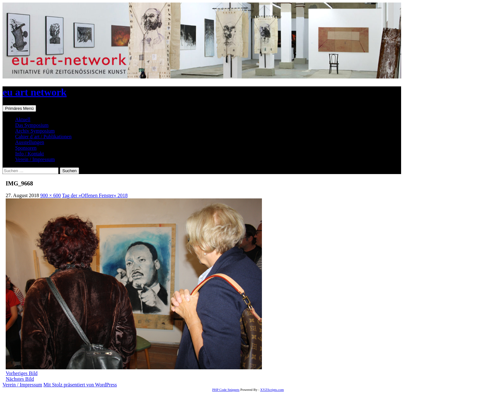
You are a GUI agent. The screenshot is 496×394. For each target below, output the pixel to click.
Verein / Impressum (35, 159)
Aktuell (22, 119)
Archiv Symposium (35, 131)
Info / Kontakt (29, 153)
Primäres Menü (19, 108)
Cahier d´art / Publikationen (43, 136)
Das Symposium (31, 125)
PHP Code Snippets (225, 389)
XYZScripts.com (272, 389)
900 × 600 (50, 195)
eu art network (35, 92)
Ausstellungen (29, 142)
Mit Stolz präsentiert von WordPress (80, 384)
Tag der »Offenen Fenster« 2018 (94, 195)
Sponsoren (26, 148)
